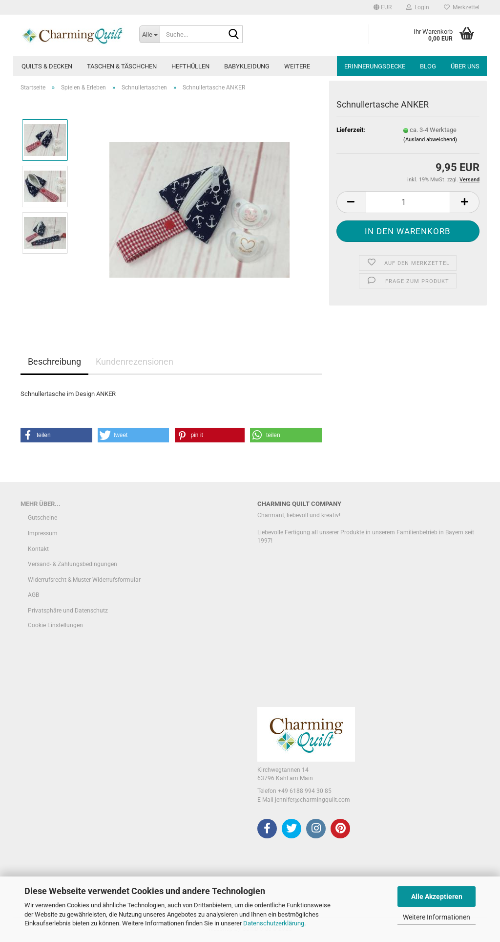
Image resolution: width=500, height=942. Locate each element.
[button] (382, 7)
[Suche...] (149, 34)
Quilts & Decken (46, 66)
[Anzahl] (408, 202)
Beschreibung (54, 361)
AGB (33, 594)
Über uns (465, 66)
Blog (428, 66)
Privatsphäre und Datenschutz (68, 610)
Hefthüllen (190, 66)
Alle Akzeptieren (436, 896)
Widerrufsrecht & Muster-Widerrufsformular (84, 579)
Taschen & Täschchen (122, 66)
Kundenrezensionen (134, 361)
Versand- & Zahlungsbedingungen (72, 564)
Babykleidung (247, 66)
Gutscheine (42, 517)
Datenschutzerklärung (273, 923)
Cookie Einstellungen (55, 625)
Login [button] (417, 7)
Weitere (297, 66)
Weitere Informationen (436, 917)
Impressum (43, 533)
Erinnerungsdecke (374, 66)
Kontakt (38, 549)
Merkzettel (461, 7)
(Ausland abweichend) (430, 139)
